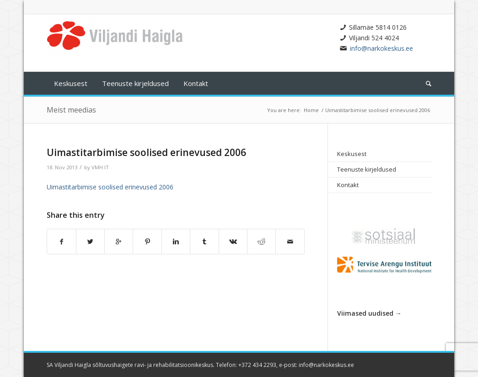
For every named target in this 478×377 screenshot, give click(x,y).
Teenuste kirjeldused (366, 169)
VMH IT (100, 167)
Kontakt (348, 185)
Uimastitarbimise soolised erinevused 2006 (146, 152)
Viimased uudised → (369, 313)
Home (311, 110)
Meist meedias (71, 110)
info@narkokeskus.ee (381, 48)
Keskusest (351, 154)
